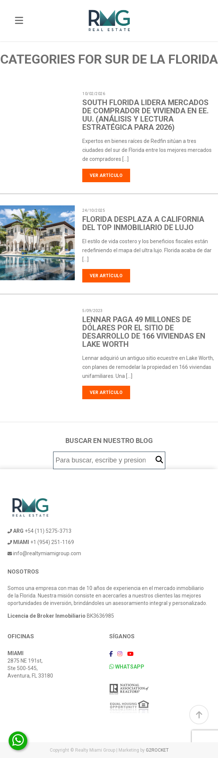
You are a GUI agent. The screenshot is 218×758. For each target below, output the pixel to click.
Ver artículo (106, 175)
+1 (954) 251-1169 (40, 542)
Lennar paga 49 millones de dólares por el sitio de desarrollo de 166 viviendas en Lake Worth (143, 332)
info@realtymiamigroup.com (44, 553)
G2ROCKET (157, 750)
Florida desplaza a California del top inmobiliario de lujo (143, 223)
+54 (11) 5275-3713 (39, 531)
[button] (159, 460)
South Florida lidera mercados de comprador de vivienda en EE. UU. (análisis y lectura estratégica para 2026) (145, 115)
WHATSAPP (126, 667)
